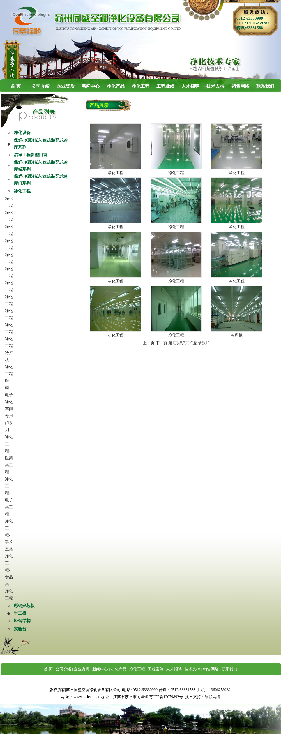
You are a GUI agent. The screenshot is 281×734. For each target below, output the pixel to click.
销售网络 (240, 86)
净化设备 (22, 132)
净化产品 (116, 86)
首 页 (16, 86)
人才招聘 (190, 86)
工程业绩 (165, 86)
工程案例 (155, 669)
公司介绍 (41, 86)
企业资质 (66, 86)
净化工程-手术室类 (9, 535)
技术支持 (215, 86)
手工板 (20, 613)
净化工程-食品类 (9, 570)
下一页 (161, 343)
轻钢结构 (22, 620)
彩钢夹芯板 (24, 605)
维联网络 (212, 697)
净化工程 (140, 86)
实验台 (20, 629)
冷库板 (237, 335)
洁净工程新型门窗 (30, 155)
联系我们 (265, 86)
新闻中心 (91, 86)
